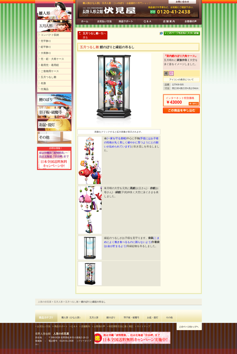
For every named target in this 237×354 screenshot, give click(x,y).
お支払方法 (104, 21)
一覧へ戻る (94, 35)
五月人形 (58, 301)
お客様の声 (190, 21)
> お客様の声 (98, 326)
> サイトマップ (142, 326)
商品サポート (126, 21)
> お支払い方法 (42, 326)
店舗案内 (169, 21)
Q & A (147, 21)
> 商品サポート (59, 326)
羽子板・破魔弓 (131, 317)
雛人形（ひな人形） (71, 317)
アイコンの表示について (181, 79)
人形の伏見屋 (107, 11)
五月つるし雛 (72, 301)
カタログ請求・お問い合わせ (182, 2)
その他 (169, 317)
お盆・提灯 (152, 317)
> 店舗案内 (84, 326)
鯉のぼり (110, 317)
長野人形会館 (52, 333)
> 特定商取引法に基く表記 (120, 326)
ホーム (84, 21)
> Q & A (73, 326)
